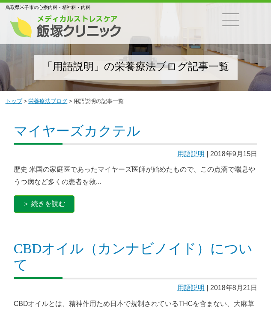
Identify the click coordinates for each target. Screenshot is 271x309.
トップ (14, 101)
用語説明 (191, 154)
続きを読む (48, 203)
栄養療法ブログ (47, 101)
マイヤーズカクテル (77, 131)
